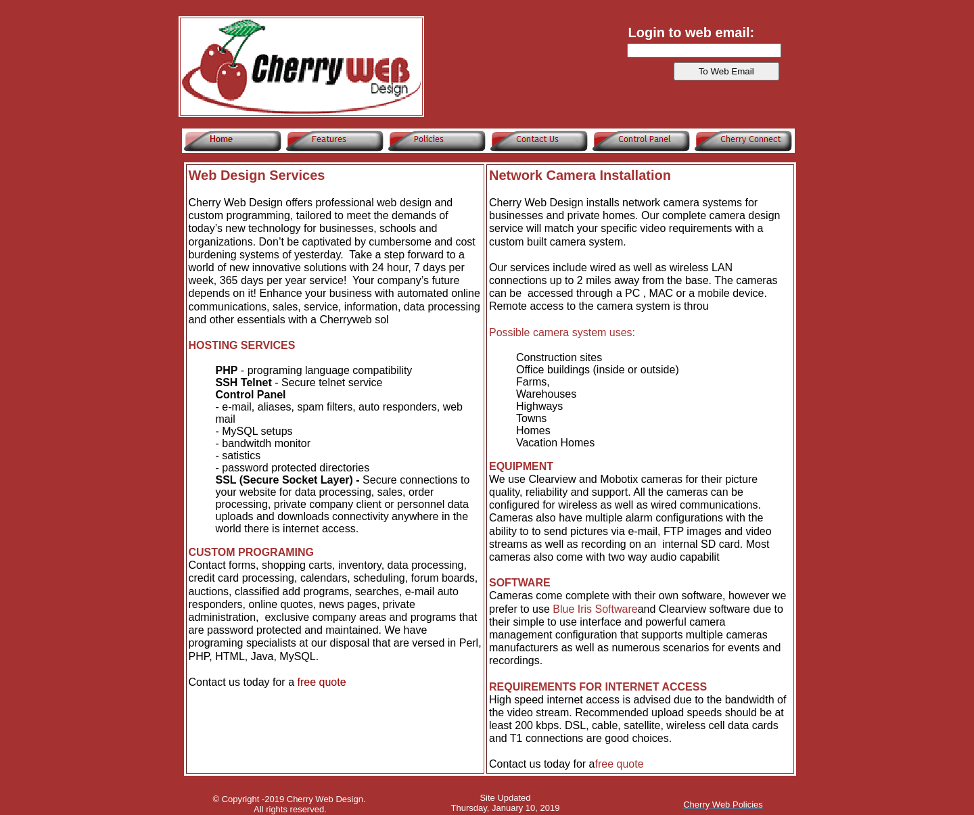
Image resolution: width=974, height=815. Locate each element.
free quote (321, 682)
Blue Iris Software (595, 609)
